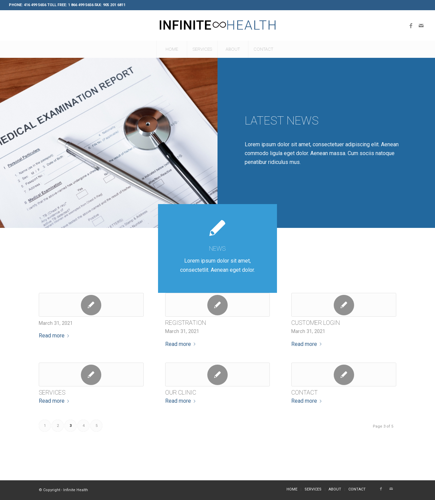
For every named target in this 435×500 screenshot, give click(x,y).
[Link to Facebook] (411, 25)
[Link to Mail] (421, 25)
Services (52, 392)
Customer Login (315, 322)
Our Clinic (180, 392)
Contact (304, 392)
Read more (55, 335)
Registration (185, 322)
